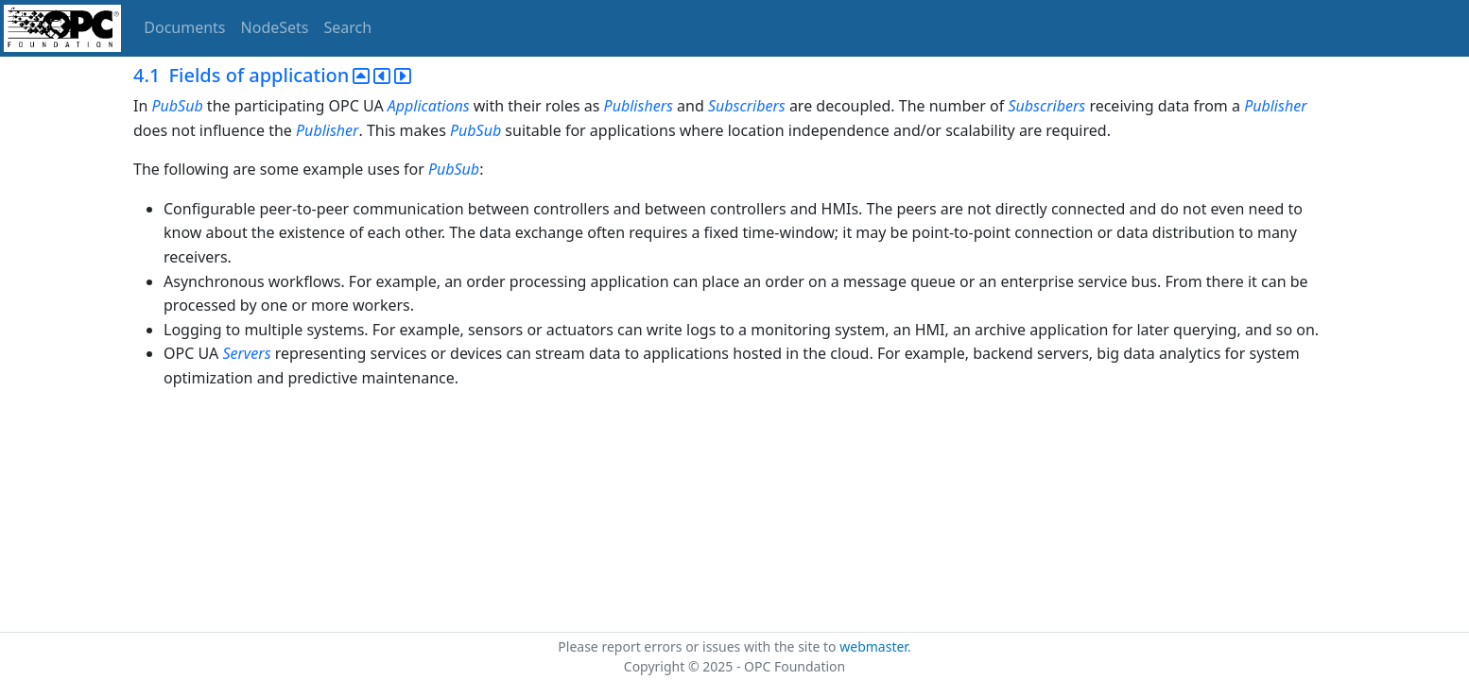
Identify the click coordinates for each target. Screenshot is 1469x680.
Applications (429, 105)
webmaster (873, 646)
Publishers (638, 105)
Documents (184, 27)
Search (348, 27)
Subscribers (747, 105)
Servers (246, 353)
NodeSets (275, 27)
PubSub (176, 105)
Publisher (1275, 105)
